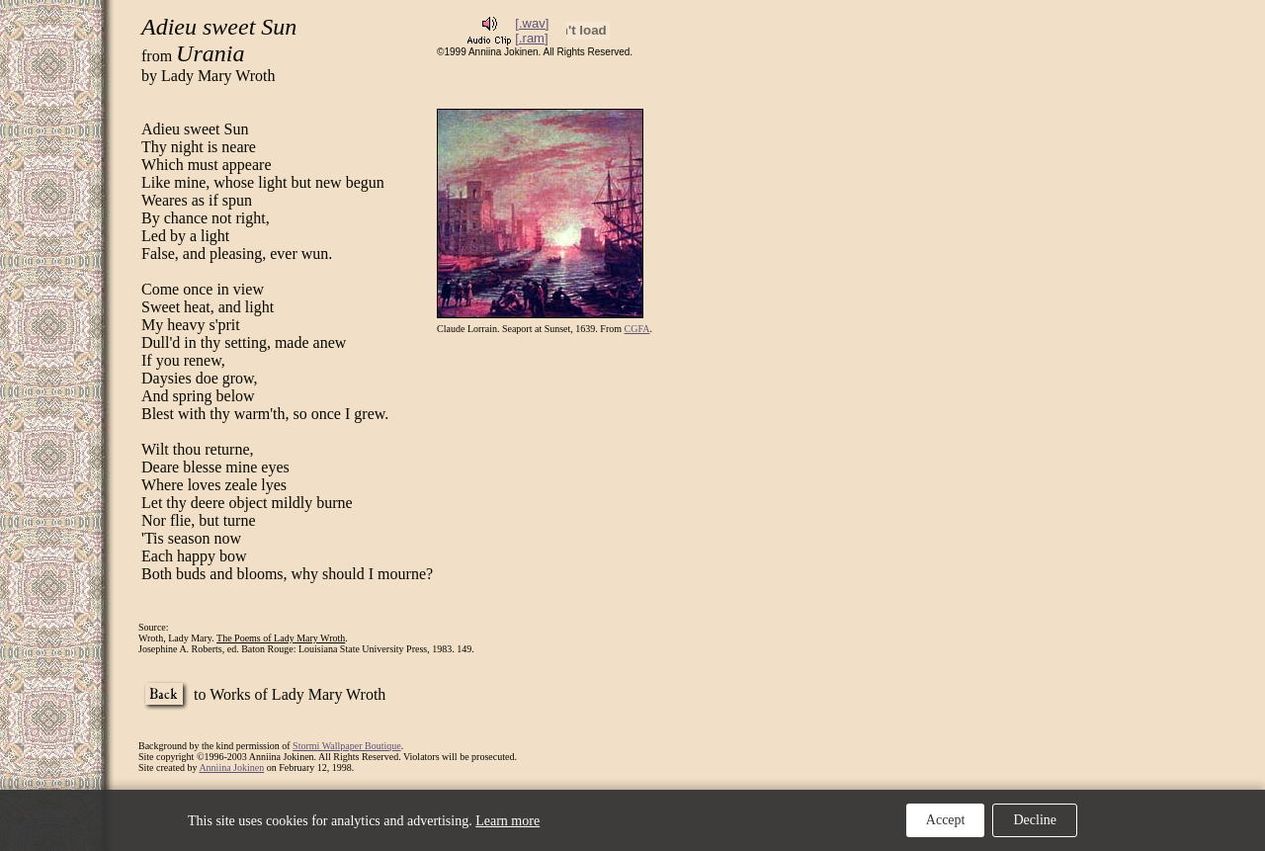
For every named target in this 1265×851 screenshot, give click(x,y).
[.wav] (531, 23)
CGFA (637, 328)
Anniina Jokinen (231, 767)
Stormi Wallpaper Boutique (347, 745)
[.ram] (531, 38)
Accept (946, 819)
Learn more (507, 820)
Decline (1034, 819)
